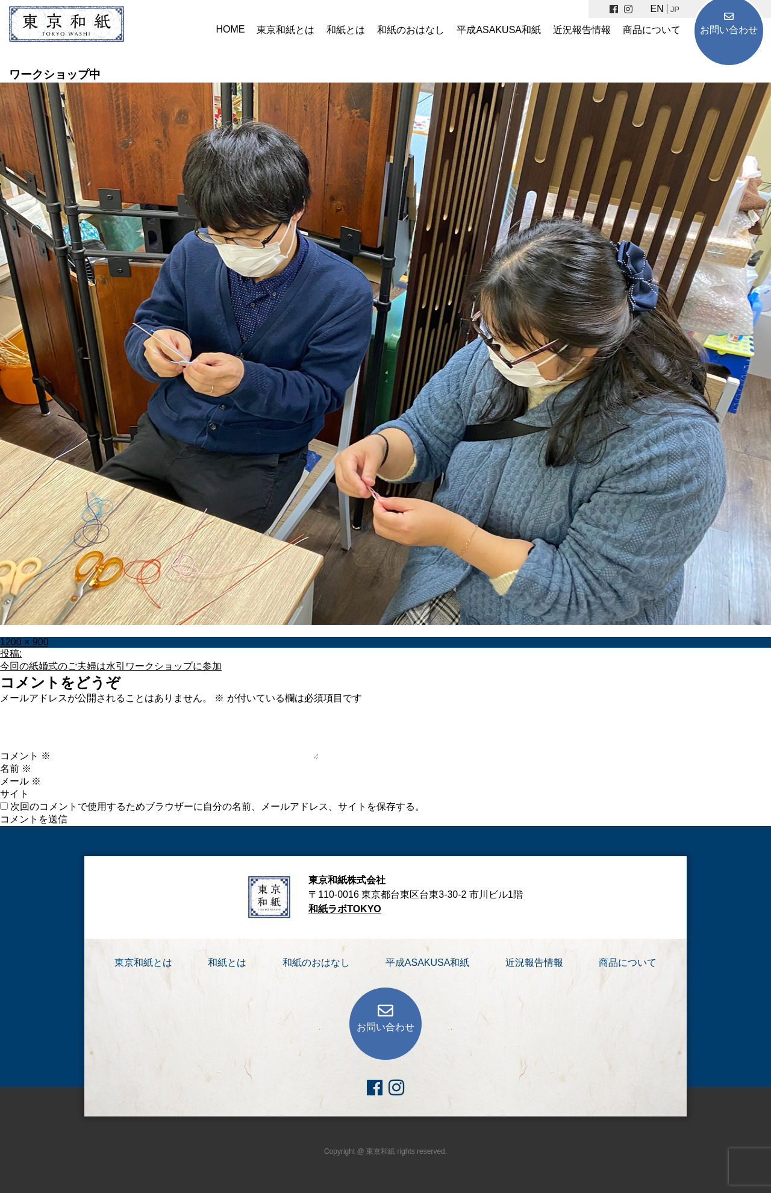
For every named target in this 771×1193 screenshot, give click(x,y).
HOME (230, 29)
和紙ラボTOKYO (344, 909)
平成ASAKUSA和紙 (499, 30)
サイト (14, 794)
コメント (25, 756)
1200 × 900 (24, 642)
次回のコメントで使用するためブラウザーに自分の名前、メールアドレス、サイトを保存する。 (217, 806)
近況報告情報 (582, 30)
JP (674, 9)
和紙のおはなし (411, 30)
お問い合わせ (729, 30)
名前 (15, 768)
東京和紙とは (285, 30)
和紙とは (345, 30)
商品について (652, 30)
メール (20, 781)
